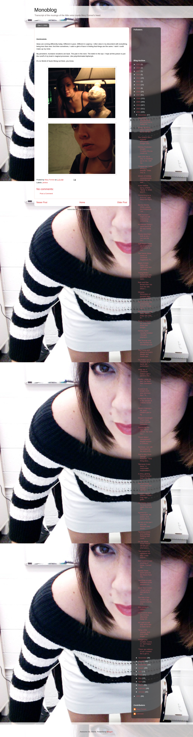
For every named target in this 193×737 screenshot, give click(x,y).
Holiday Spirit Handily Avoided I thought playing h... (145, 334)
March (141, 685)
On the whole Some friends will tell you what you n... (144, 545)
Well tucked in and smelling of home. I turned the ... (145, 564)
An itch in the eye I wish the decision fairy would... (145, 525)
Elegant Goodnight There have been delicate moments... (145, 421)
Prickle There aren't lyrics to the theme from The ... (145, 574)
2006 (138, 98)
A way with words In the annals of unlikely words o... (145, 402)
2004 (138, 105)
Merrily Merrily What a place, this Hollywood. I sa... (145, 208)
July (140, 671)
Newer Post (41, 202)
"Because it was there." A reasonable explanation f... (144, 467)
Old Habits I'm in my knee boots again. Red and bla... (145, 506)
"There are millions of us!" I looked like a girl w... (145, 651)
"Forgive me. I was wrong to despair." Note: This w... (145, 169)
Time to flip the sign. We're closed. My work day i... (145, 431)
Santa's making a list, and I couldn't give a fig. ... (144, 411)
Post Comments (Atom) (87, 209)
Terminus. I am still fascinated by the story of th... (145, 449)
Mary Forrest (141, 709)
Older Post (122, 202)
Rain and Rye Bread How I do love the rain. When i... (145, 285)
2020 (138, 68)
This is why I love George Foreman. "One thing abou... (145, 457)
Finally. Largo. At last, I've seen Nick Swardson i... (145, 382)
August (141, 668)
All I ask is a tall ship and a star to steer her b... (145, 624)
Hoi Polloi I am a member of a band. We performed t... (144, 363)
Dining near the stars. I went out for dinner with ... (145, 131)
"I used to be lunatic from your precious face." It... (144, 392)
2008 (138, 92)
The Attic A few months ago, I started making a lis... (144, 601)
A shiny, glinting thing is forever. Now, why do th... (145, 477)
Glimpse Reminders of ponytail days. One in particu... (145, 295)
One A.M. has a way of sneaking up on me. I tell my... (145, 160)
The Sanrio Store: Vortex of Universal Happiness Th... (145, 256)
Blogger (110, 732)
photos (45, 183)
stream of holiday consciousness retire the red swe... (144, 179)
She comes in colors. (143, 608)
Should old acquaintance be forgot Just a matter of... (145, 121)
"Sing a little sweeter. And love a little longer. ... (144, 633)
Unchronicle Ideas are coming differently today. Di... (145, 616)
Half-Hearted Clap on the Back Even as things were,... (145, 305)
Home (82, 202)
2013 (138, 78)
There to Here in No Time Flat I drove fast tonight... (144, 324)
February (142, 688)
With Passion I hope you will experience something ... (144, 218)
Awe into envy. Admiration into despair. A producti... (145, 486)
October (141, 661)
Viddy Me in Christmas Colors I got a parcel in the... (144, 373)
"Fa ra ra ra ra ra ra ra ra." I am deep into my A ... (144, 198)
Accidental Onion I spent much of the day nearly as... (145, 227)
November (142, 658)
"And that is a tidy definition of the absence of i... (145, 582)
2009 (138, 88)
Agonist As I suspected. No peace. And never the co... (144, 516)
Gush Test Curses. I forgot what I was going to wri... (145, 591)
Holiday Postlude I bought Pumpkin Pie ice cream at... (145, 150)
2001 (138, 696)
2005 (138, 102)
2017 (138, 71)
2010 (138, 85)
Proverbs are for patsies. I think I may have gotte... (145, 496)
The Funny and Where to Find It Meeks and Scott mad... (145, 353)
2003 (138, 109)
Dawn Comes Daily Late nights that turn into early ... (144, 266)
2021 (138, 64)
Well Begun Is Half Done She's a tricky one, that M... (145, 314)
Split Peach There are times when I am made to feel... (145, 247)
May (140, 678)
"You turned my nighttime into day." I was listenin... (144, 554)
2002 (138, 112)
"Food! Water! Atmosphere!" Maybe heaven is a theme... (144, 440)
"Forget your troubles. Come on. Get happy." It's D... (145, 643)
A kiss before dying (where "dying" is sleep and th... (145, 189)
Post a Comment (46, 194)
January (141, 692)
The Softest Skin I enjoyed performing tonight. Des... (145, 140)
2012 (138, 81)
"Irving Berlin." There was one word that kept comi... (144, 276)
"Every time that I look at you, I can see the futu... (144, 237)
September (142, 665)
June (140, 675)
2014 (138, 75)
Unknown (140, 714)
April (140, 682)
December (142, 115)
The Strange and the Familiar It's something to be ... (145, 343)
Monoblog (45, 10)
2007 (138, 95)
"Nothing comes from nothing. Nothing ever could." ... (144, 535)
